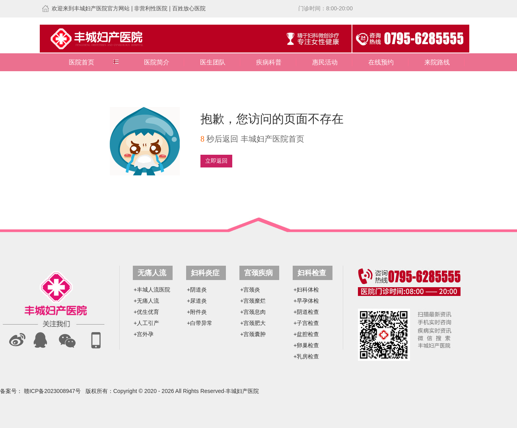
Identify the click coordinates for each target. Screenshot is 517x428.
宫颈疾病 (258, 273)
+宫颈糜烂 (253, 301)
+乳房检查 (306, 356)
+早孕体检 (306, 301)
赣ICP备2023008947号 (52, 391)
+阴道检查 (306, 312)
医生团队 (212, 62)
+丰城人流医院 (152, 289)
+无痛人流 (146, 301)
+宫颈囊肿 (253, 334)
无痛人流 (152, 273)
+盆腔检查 (306, 334)
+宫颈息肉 (253, 312)
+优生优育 (146, 312)
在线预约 (381, 62)
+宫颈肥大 (253, 323)
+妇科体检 (306, 289)
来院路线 (437, 62)
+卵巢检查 (306, 345)
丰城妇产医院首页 (272, 138)
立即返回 (216, 161)
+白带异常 (199, 323)
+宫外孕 (144, 334)
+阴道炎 (197, 289)
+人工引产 (146, 323)
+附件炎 (197, 312)
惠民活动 (325, 62)
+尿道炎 (197, 301)
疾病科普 (269, 62)
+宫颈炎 (250, 289)
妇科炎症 (205, 273)
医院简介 (156, 62)
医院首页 (81, 62)
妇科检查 (311, 273)
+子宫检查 (306, 323)
